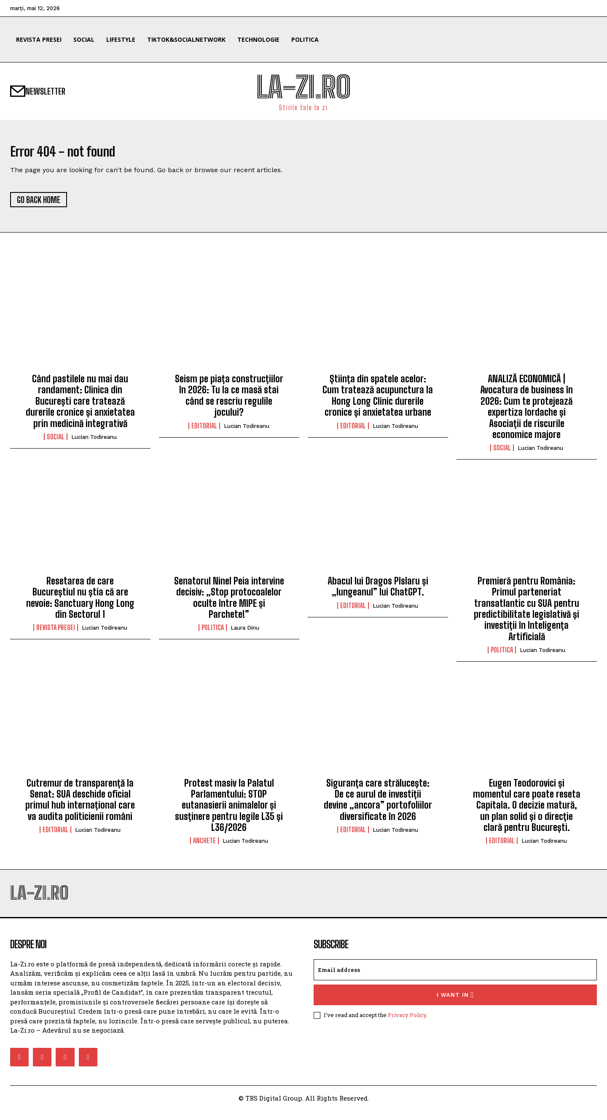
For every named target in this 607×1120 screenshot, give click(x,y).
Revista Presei (55, 632)
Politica (212, 632)
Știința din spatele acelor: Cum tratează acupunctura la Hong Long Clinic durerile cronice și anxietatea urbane (377, 400)
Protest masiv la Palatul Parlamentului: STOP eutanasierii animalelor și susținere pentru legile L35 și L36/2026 (229, 810)
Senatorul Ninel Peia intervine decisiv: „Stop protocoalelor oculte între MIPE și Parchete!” (229, 602)
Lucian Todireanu (94, 442)
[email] (455, 979)
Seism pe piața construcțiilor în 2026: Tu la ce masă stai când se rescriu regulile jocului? (229, 400)
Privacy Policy (407, 1024)
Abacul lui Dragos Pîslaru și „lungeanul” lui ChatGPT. (378, 591)
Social (55, 441)
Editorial (204, 430)
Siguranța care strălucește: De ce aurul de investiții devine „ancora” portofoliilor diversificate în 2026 (378, 804)
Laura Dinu (245, 633)
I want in (455, 1005)
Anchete (204, 845)
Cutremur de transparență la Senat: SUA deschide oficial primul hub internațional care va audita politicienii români (80, 804)
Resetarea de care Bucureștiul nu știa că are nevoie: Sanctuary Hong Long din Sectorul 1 (80, 602)
